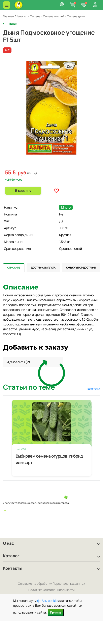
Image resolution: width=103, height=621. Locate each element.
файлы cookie (47, 600)
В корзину (23, 190)
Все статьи (94, 388)
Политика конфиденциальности (51, 590)
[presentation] (14, 267)
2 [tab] (53, 166)
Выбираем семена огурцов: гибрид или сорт (49, 459)
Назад (13, 23)
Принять (55, 612)
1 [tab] (50, 166)
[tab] (14, 267)
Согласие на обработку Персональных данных (51, 583)
